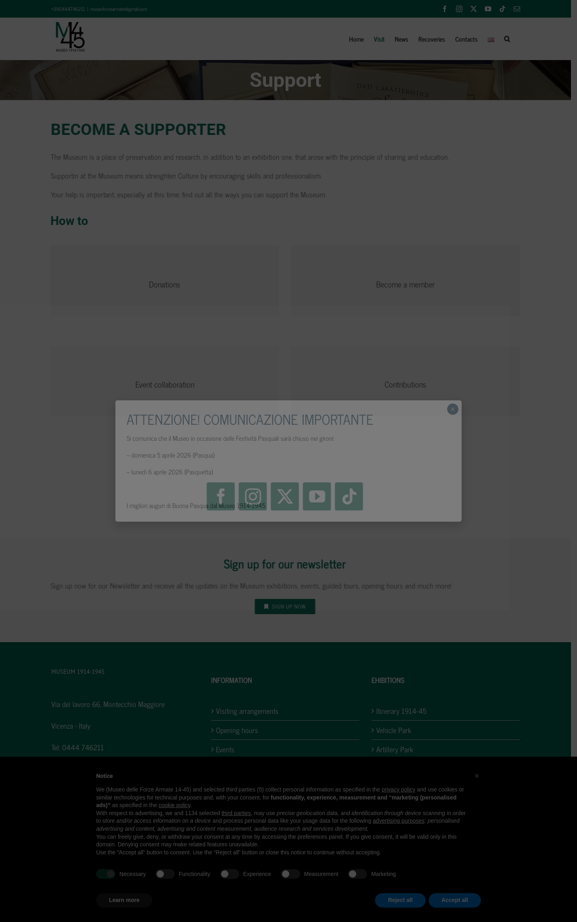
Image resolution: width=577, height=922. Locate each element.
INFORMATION (234, 680)
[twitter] (285, 496)
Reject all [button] (400, 900)
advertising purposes (398, 821)
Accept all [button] (455, 900)
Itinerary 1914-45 (404, 710)
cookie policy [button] (174, 805)
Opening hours (240, 730)
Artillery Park (397, 749)
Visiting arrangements (250, 710)
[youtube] (317, 496)
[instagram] (253, 496)
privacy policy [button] (399, 789)
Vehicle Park (396, 730)
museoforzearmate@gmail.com (121, 9)
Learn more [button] (124, 900)
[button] (510, 39)
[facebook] (221, 496)
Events (228, 749)
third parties (236, 813)
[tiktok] (349, 496)
